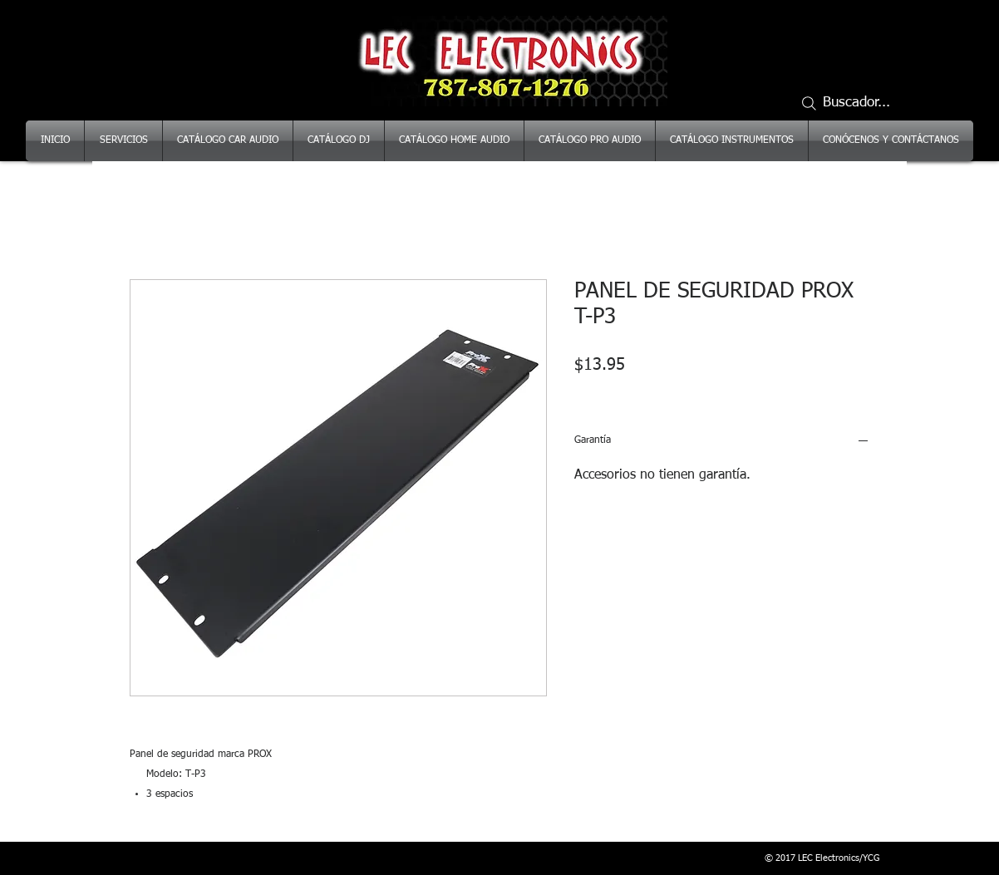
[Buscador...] (853, 103)
